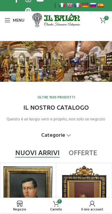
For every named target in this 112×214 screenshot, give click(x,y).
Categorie (53, 135)
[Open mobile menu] (14, 20)
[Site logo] (56, 20)
